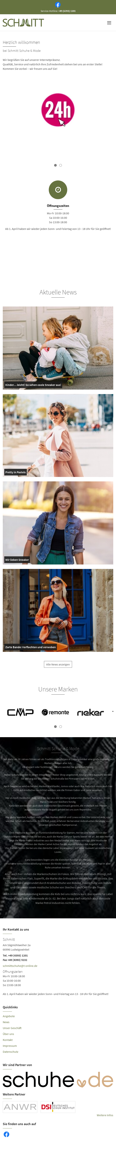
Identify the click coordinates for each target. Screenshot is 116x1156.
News (6, 1022)
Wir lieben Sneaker (17, 560)
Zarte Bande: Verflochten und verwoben (30, 647)
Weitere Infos (105, 1115)
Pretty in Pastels (15, 472)
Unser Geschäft (12, 1028)
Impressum (10, 1046)
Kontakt (8, 1040)
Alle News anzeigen (58, 667)
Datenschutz (10, 1051)
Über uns (8, 1034)
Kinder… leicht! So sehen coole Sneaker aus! (33, 385)
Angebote (9, 1016)
